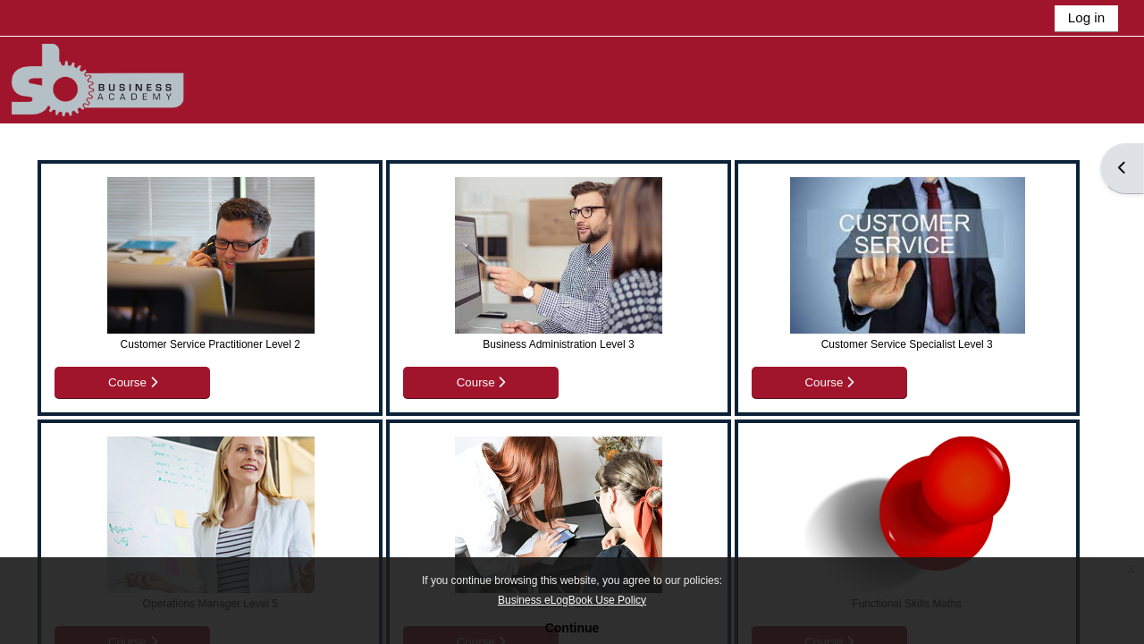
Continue (572, 628)
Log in (1086, 17)
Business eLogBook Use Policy (572, 600)
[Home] (123, 79)
